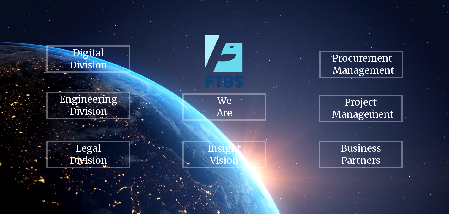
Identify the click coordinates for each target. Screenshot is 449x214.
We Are (224, 107)
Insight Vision (224, 154)
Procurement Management (363, 64)
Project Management (363, 108)
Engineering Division (88, 105)
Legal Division (88, 154)
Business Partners (361, 154)
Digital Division (88, 59)
